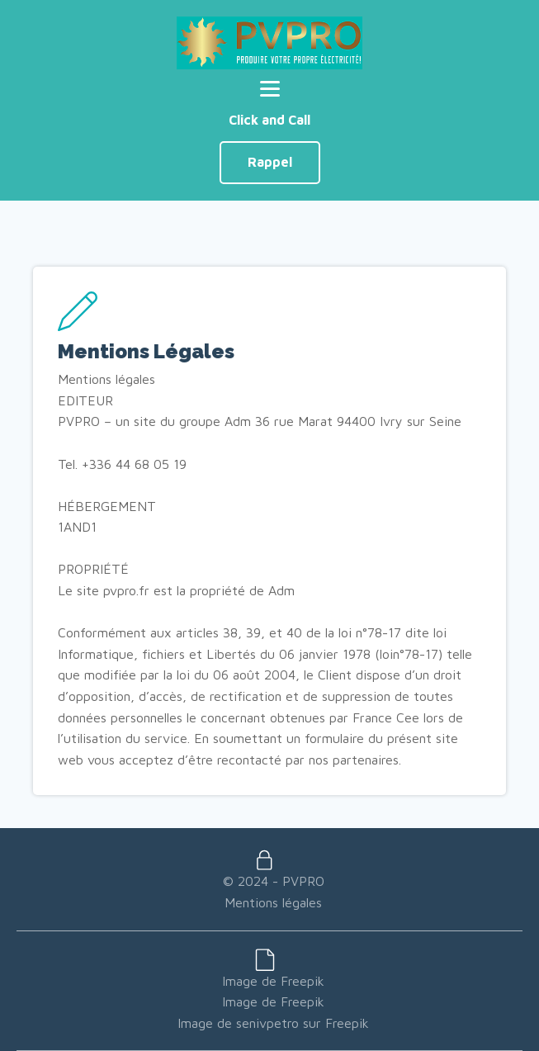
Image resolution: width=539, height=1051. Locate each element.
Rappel (270, 161)
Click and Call (269, 119)
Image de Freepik (273, 980)
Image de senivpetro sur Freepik (273, 1022)
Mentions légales (273, 902)
